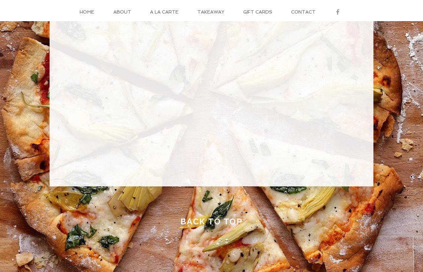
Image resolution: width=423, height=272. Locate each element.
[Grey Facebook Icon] (337, 12)
